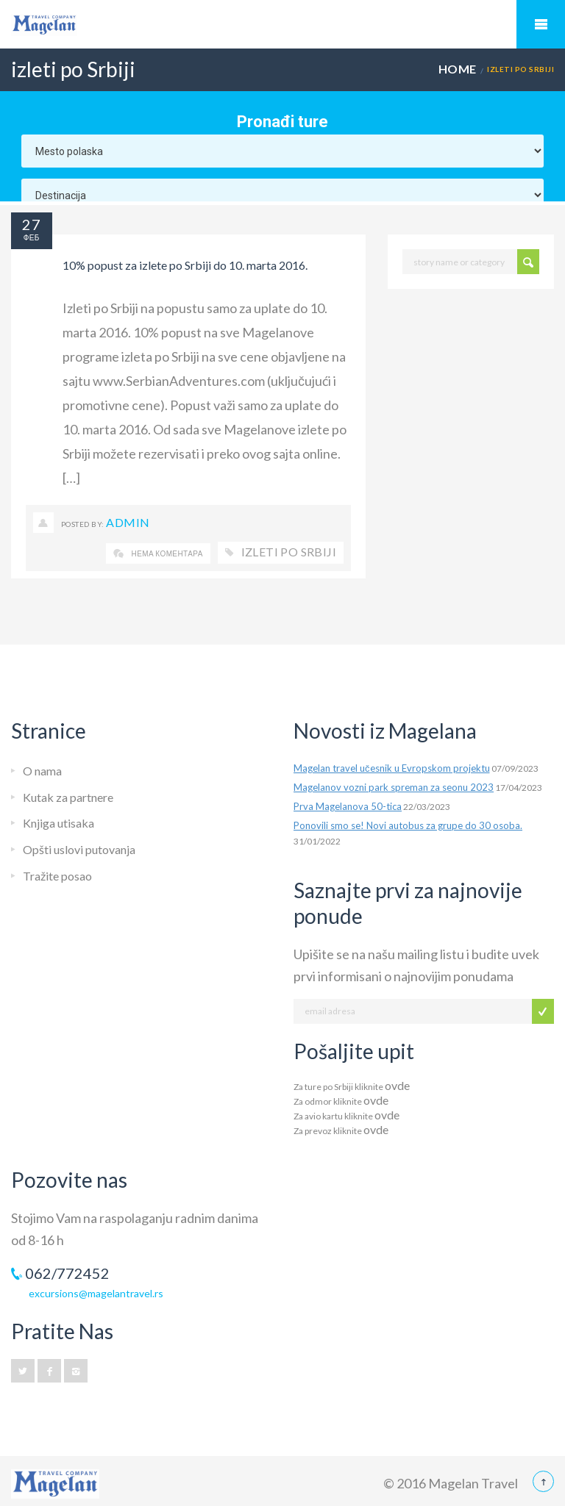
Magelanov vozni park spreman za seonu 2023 (394, 787)
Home (457, 69)
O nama (42, 771)
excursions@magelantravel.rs (96, 1293)
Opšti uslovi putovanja (79, 849)
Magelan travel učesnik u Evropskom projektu (392, 768)
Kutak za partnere (68, 797)
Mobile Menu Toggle (540, 24)
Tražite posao (57, 876)
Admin (127, 522)
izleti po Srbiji (288, 552)
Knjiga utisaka (58, 823)
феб (32, 237)
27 (31, 224)
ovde (397, 1085)
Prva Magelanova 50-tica (348, 806)
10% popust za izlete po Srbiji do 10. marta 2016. (185, 265)
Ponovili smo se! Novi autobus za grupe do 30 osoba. (408, 825)
